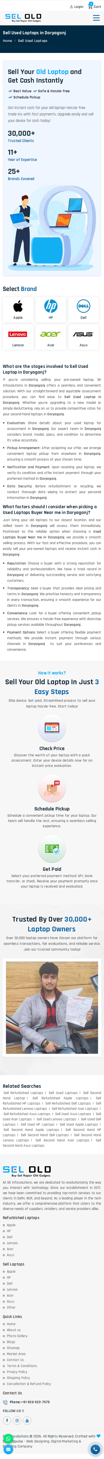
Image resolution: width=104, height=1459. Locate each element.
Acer (10, 1249)
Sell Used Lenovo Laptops (56, 1119)
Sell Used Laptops (63, 1092)
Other (11, 1307)
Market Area (16, 1354)
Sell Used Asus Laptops (73, 1114)
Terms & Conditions (22, 1366)
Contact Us (15, 1360)
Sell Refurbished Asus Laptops (27, 1114)
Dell (9, 1237)
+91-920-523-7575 (35, 1402)
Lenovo (12, 1243)
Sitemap (13, 1348)
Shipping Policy (18, 1378)
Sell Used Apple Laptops (79, 1124)
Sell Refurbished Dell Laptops (68, 1103)
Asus (10, 1255)
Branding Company (17, 1446)
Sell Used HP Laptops (37, 1124)
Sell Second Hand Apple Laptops (31, 1129)
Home (7, 40)
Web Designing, (38, 1441)
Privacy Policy (17, 1372)
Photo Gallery (17, 1336)
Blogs (11, 1342)
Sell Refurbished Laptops (23, 1092)
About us (14, 1330)
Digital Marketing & (66, 1441)
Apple (11, 1225)
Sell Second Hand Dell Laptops (45, 1135)
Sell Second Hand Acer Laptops (62, 1140)
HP (9, 1231)
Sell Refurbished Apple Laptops (60, 1098)
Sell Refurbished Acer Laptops (75, 1108)
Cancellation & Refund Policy (29, 1384)
